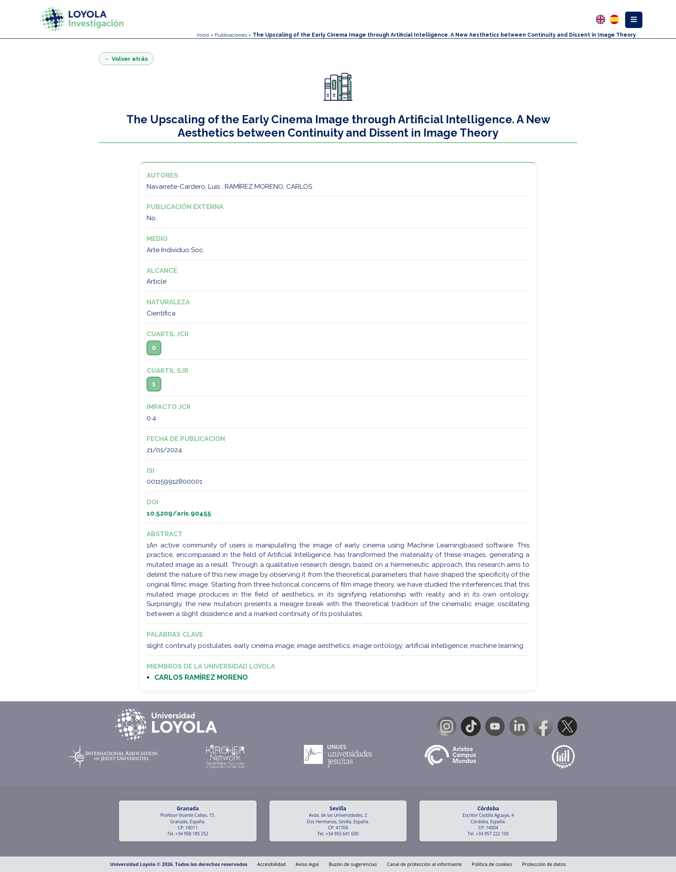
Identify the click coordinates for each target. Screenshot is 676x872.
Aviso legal (307, 864)
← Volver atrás (126, 58)
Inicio (203, 35)
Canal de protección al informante (424, 864)
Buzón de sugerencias (353, 864)
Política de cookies (492, 864)
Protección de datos (544, 864)
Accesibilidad (271, 864)
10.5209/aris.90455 (179, 513)
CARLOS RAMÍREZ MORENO (201, 677)
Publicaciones (231, 35)
